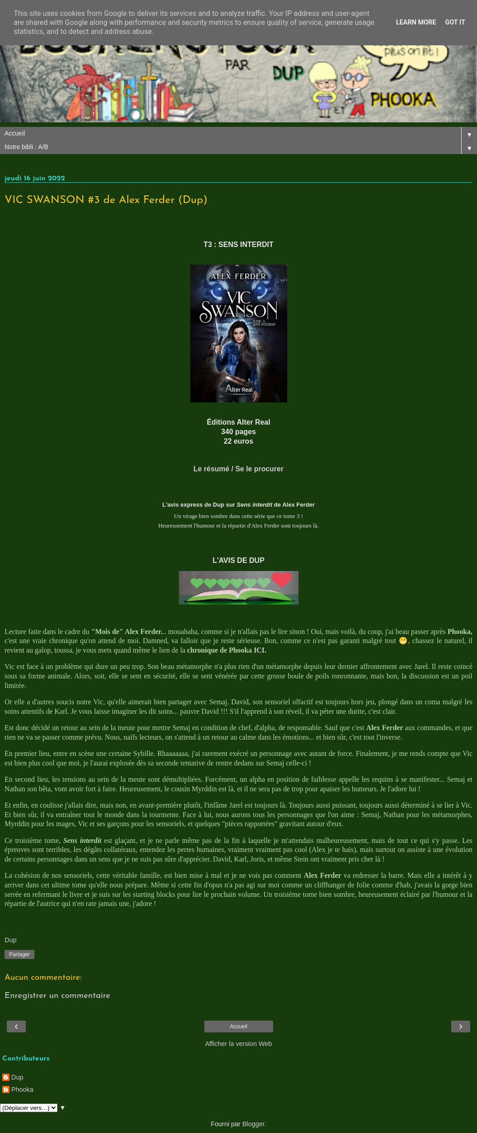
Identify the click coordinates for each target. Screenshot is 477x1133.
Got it (455, 22)
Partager (19, 954)
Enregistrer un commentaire (58, 996)
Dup (17, 1077)
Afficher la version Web (238, 1043)
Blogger (253, 1124)
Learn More (416, 22)
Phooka (22, 1089)
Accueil (238, 1026)
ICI (259, 650)
